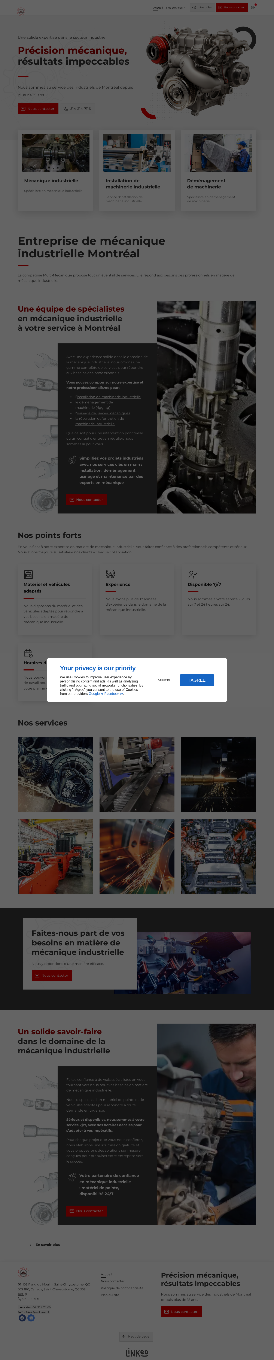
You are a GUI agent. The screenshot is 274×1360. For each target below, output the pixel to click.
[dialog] (137, 680)
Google (94, 694)
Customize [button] (164, 679)
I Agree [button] (197, 680)
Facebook (111, 694)
